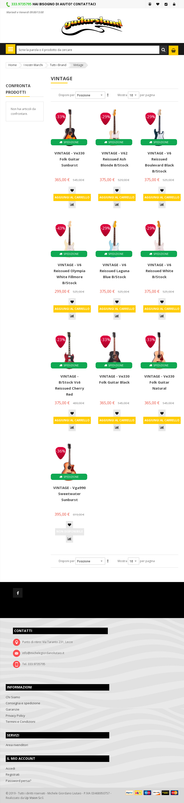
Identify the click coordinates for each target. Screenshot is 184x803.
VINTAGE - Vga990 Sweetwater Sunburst (69, 493)
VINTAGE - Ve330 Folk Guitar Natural (159, 382)
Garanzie (12, 709)
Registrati (12, 774)
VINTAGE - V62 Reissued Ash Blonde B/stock (114, 159)
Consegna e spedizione (23, 703)
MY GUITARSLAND (150, 4)
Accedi (174, 4)
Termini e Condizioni (20, 721)
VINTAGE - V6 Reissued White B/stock (159, 270)
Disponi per (67, 95)
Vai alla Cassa (166, 4)
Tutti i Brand (58, 65)
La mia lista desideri (158, 4)
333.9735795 (21, 4)
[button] (72, 190)
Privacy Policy (15, 715)
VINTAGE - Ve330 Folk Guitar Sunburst (69, 159)
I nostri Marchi (33, 65)
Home (12, 65)
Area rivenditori (17, 745)
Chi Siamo (13, 697)
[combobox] (92, 50)
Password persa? (18, 780)
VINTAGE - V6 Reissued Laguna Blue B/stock (114, 270)
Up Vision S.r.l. (34, 798)
